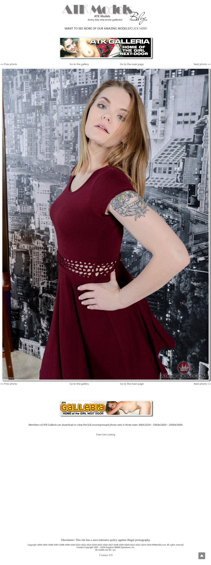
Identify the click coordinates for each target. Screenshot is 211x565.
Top (201, 555)
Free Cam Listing (105, 434)
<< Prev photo (8, 64)
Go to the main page (132, 64)
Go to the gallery (79, 64)
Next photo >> (202, 64)
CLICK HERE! (139, 28)
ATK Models (102, 16)
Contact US (106, 555)
